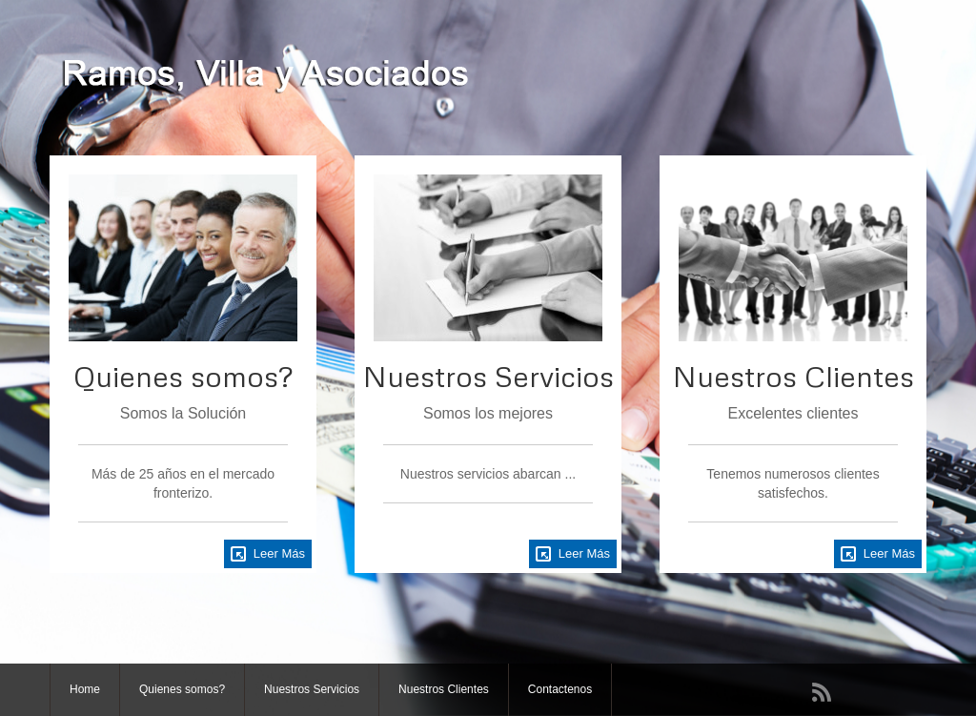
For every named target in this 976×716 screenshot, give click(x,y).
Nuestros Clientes (443, 689)
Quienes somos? (182, 689)
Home (85, 689)
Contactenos (560, 689)
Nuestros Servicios (311, 689)
